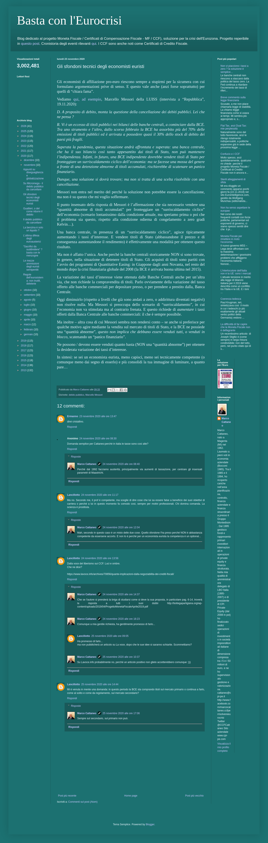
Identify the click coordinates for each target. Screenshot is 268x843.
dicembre (29, 160)
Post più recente (67, 795)
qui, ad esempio (87, 99)
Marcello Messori (94, 395)
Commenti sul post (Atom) (82, 801)
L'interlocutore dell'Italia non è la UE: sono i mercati (236, 272)
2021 (24, 150)
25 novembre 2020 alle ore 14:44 (99, 684)
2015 (24, 360)
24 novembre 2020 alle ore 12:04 (121, 527)
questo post (30, 44)
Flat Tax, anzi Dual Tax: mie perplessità (234, 127)
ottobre (28, 290)
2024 (24, 136)
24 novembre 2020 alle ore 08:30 (97, 438)
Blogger (150, 824)
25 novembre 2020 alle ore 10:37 (121, 656)
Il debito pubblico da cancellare (32, 221)
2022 (24, 145)
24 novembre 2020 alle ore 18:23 (121, 618)
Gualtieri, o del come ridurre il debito (32, 211)
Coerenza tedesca (231, 298)
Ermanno (72, 416)
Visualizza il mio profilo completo (223, 747)
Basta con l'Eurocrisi (69, 20)
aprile (27, 319)
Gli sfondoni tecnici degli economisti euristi (31, 199)
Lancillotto (73, 494)
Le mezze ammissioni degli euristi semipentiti (31, 265)
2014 (24, 365)
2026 (24, 126)
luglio (27, 304)
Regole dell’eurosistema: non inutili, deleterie (33, 279)
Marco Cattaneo (86, 464)
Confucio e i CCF (230, 154)
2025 (24, 131)
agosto (28, 299)
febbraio (29, 329)
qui (94, 44)
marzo (28, 324)
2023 (24, 140)
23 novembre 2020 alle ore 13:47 (97, 416)
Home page (130, 795)
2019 (24, 340)
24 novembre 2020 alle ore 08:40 (121, 464)
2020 (24, 155)
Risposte (76, 456)
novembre (30, 164)
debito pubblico (76, 395)
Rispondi (72, 426)
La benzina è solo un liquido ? (33, 229)
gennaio (29, 334)
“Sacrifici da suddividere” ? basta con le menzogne (32, 251)
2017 (24, 350)
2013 (24, 370)
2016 (24, 355)
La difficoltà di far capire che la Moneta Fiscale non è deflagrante (235, 327)
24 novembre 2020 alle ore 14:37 (121, 594)
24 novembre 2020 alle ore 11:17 (99, 494)
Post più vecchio (194, 795)
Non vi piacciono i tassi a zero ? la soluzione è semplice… (234, 69)
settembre (30, 294)
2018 (24, 345)
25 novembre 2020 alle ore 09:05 (110, 636)
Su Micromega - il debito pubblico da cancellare (33, 186)
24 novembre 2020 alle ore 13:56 (99, 558)
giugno (28, 309)
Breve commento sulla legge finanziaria (233, 99)
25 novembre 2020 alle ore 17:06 (121, 713)
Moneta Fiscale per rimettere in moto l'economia (231, 239)
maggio (28, 314)
